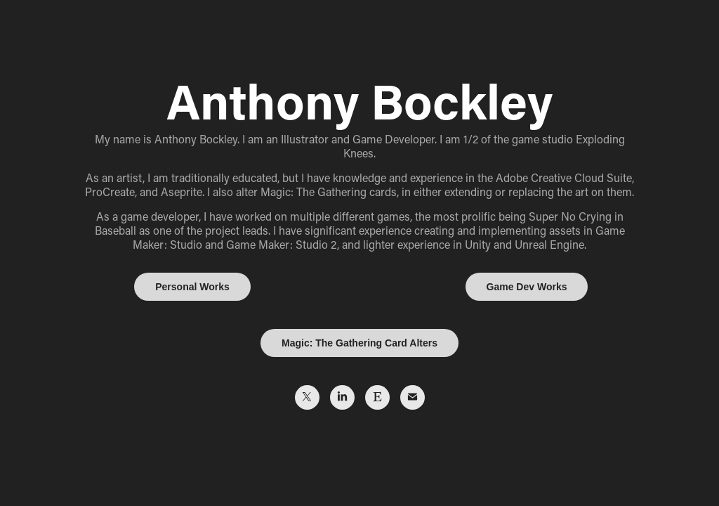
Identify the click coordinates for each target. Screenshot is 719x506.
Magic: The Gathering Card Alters (359, 343)
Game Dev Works (527, 286)
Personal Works (192, 286)
